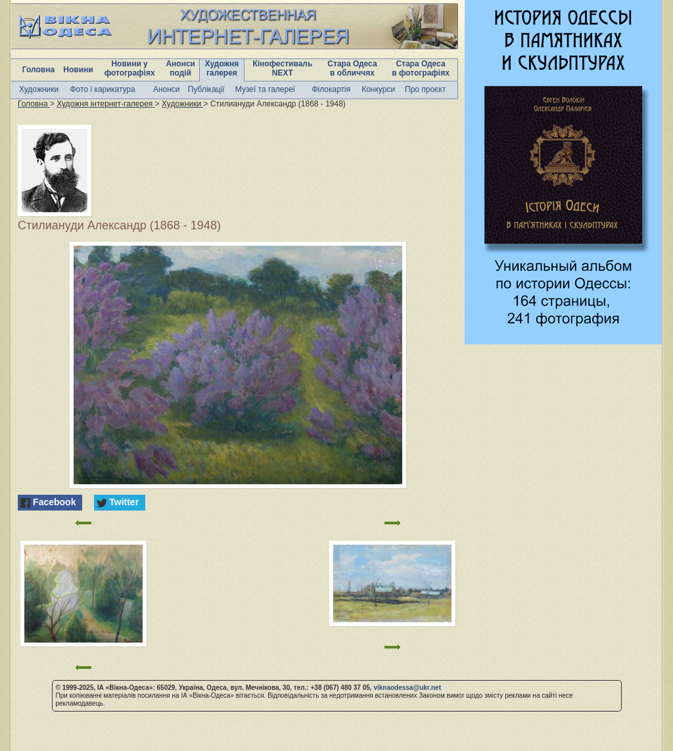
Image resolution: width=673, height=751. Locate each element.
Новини (78, 69)
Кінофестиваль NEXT (282, 68)
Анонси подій (180, 68)
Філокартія (331, 89)
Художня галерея (222, 68)
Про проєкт (425, 89)
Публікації (206, 89)
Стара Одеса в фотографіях (421, 68)
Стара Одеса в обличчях (352, 68)
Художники (38, 89)
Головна (38, 69)
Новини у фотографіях (129, 68)
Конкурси (378, 89)
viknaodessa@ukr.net (407, 687)
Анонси (166, 89)
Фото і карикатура (102, 89)
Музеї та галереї (265, 89)
